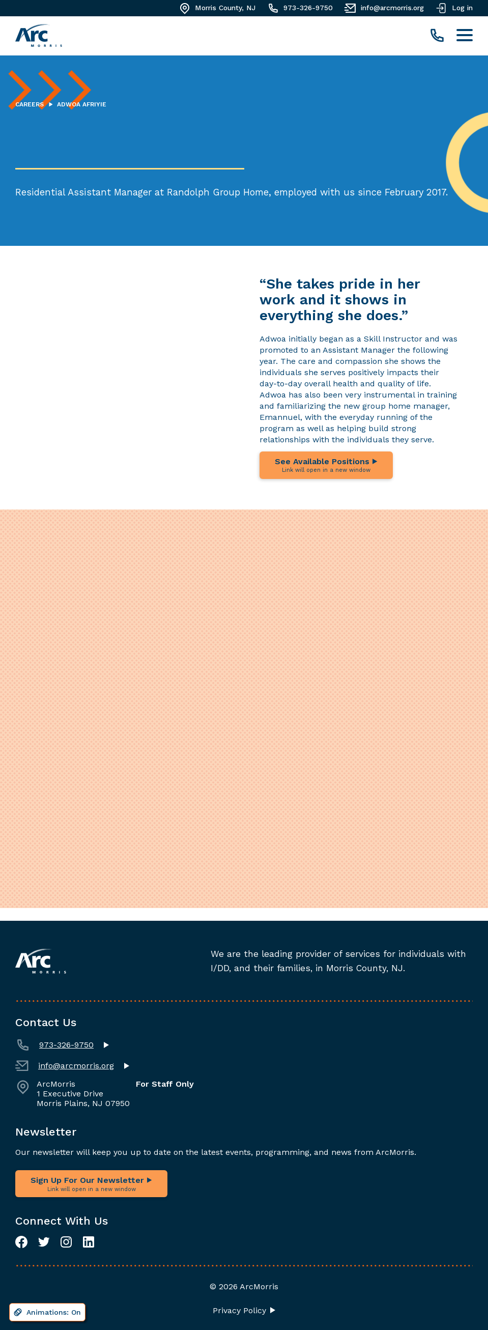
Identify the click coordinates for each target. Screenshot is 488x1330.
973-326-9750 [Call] (299, 8)
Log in (453, 8)
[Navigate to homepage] (39, 36)
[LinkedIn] (88, 1242)
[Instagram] (66, 1242)
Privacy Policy (239, 1311)
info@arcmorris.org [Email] (383, 8)
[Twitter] (44, 1242)
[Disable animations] (47, 1311)
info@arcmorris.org (64, 1066)
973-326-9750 (54, 1045)
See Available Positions (326, 465)
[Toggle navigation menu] (464, 35)
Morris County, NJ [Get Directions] (216, 8)
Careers (29, 105)
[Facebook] (21, 1242)
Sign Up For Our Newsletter (91, 1184)
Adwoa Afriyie (81, 105)
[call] (437, 35)
